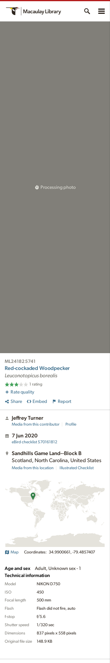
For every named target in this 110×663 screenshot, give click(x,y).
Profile (70, 424)
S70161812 (34, 442)
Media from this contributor (36, 424)
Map (11, 552)
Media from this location (33, 468)
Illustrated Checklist (77, 468)
